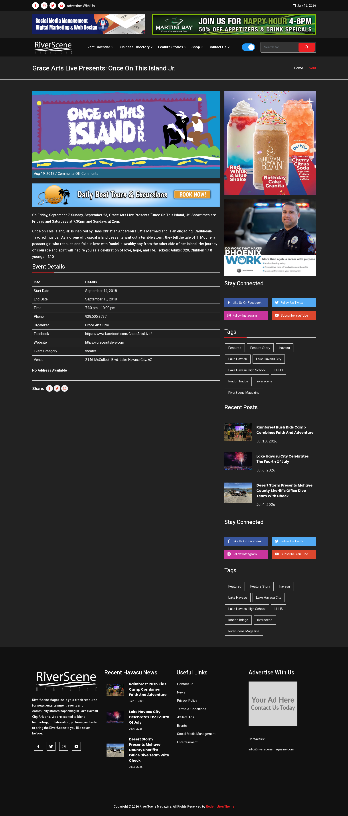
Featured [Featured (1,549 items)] (234, 348)
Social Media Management (196, 734)
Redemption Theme (220, 806)
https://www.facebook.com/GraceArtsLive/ (118, 334)
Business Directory (136, 47)
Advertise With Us (81, 6)
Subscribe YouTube (294, 315)
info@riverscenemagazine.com (271, 749)
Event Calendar (100, 47)
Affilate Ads (185, 717)
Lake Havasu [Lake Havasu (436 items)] (237, 359)
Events (182, 726)
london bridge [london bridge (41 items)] (238, 381)
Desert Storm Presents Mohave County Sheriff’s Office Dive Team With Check (284, 491)
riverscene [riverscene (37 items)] (264, 381)
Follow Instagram (244, 315)
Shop (198, 47)
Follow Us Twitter (292, 302)
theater (90, 351)
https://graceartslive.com (104, 342)
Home (298, 68)
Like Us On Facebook (246, 302)
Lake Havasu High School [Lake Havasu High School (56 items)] (246, 370)
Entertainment (187, 742)
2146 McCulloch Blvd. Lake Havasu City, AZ (118, 360)
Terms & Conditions (191, 709)
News (181, 692)
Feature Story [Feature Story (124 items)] (260, 348)
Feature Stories (172, 47)
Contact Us (219, 47)
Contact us (185, 684)
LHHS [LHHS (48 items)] (279, 370)
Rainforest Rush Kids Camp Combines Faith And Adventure (285, 430)
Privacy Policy (187, 701)
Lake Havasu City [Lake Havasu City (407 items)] (268, 359)
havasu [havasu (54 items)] (284, 348)
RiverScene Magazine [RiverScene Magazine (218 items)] (243, 393)
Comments (78, 173)
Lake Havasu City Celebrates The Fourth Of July (283, 459)
